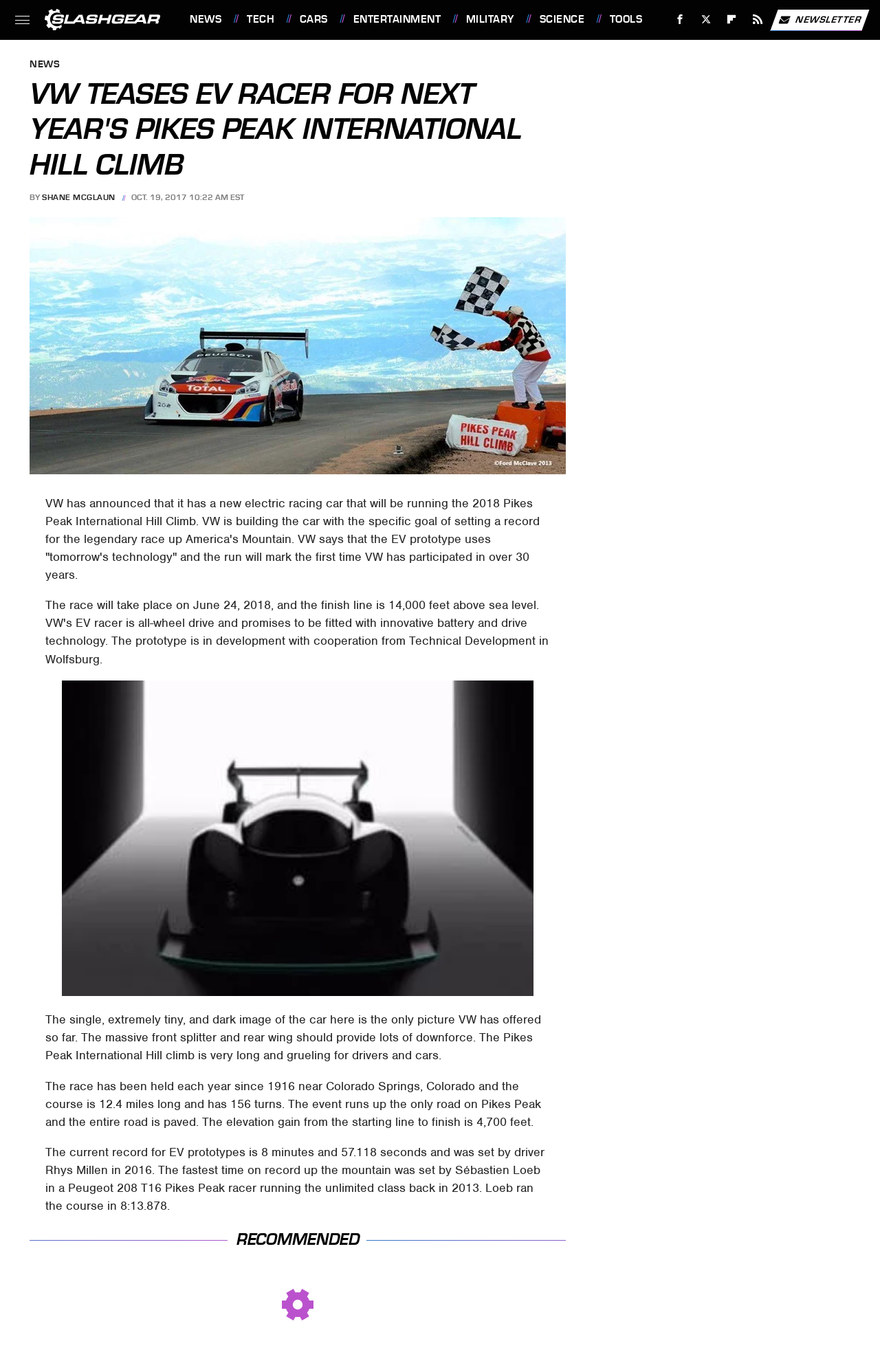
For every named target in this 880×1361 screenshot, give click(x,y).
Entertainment (397, 19)
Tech (260, 19)
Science (562, 19)
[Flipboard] (732, 19)
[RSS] (758, 19)
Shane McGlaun (79, 197)
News (205, 19)
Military (490, 19)
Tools (626, 19)
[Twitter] (706, 19)
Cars (314, 19)
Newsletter (819, 20)
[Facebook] (680, 19)
